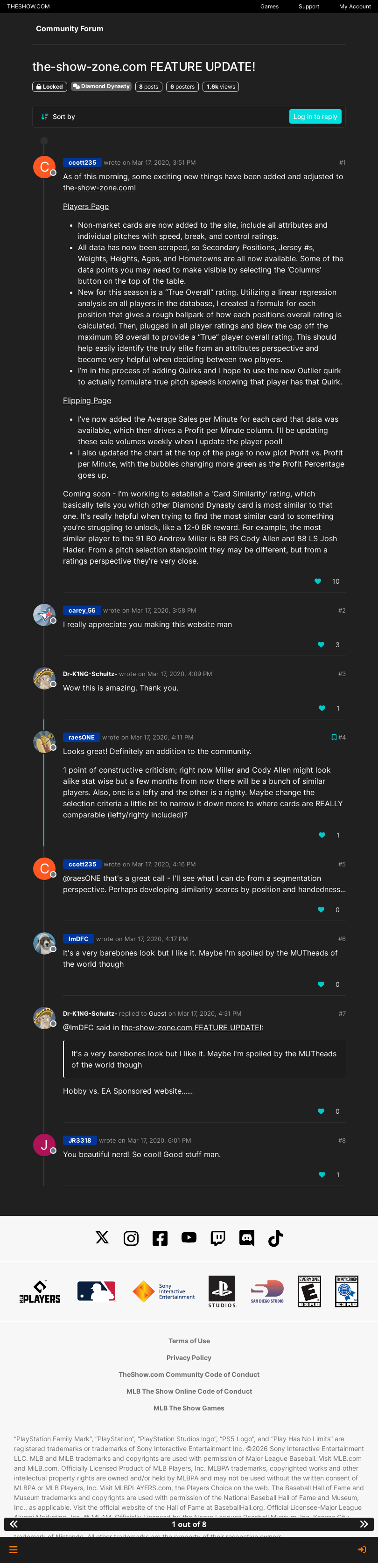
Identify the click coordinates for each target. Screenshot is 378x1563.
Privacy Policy (189, 1357)
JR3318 (80, 1140)
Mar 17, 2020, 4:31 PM (210, 1013)
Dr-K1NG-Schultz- (90, 673)
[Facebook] (160, 1238)
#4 (342, 737)
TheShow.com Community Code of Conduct (189, 1374)
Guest (158, 1013)
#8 (342, 1140)
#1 (342, 162)
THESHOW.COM (28, 6)
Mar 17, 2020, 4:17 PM (156, 938)
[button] (13, 1550)
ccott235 (82, 162)
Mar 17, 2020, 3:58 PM (164, 610)
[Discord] (246, 1238)
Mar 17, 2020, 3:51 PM (164, 162)
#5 (342, 864)
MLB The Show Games (189, 1408)
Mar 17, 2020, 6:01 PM (159, 1140)
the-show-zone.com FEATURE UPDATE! (191, 1027)
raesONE (82, 737)
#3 (342, 673)
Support (309, 6)
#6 (342, 938)
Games (269, 6)
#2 (342, 610)
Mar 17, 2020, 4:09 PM (179, 673)
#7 (342, 1013)
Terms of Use (189, 1341)
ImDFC (79, 938)
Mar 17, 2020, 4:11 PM (162, 737)
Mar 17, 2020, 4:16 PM (164, 864)
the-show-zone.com (98, 187)
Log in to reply (315, 116)
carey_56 (82, 610)
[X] (102, 1238)
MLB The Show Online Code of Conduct (189, 1391)
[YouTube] (189, 1238)
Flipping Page (87, 400)
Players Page (86, 206)
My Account (355, 6)
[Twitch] (217, 1238)
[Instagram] (131, 1238)
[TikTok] (275, 1238)
